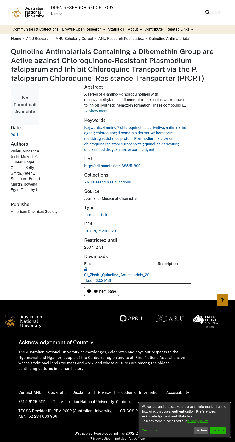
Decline (201, 430)
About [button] (133, 29)
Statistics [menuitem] (116, 29)
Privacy (104, 392)
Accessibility (177, 392)
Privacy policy (100, 438)
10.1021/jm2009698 (101, 231)
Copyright (57, 392)
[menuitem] (83, 29)
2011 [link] (14, 135)
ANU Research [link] (38, 39)
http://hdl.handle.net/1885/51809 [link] (112, 166)
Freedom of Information (138, 392)
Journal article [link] (96, 215)
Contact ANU (30, 392)
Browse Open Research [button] (82, 29)
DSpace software (89, 433)
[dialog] (184, 419)
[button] (208, 12)
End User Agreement (129, 438)
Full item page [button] (101, 291)
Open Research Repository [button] (82, 7)
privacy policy (197, 421)
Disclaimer (81, 392)
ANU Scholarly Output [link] (74, 39)
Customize (149, 430)
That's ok (217, 430)
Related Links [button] (178, 29)
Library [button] (56, 14)
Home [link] (16, 39)
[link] (107, 182)
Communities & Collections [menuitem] (36, 29)
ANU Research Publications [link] (121, 39)
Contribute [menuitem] (154, 29)
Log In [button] (216, 12)
